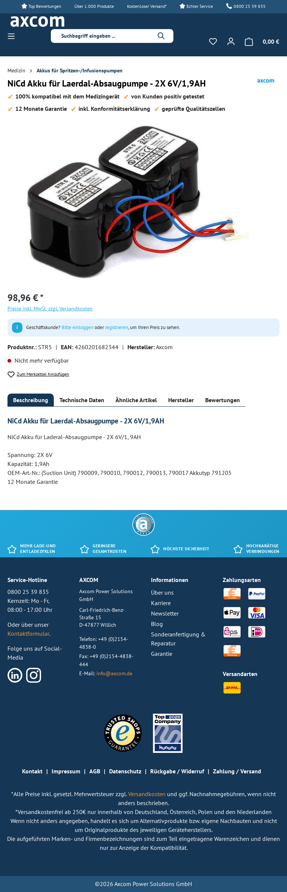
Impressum (66, 771)
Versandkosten (147, 794)
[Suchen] (161, 36)
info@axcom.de (114, 673)
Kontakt (32, 771)
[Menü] (13, 36)
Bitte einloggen (77, 327)
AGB (94, 771)
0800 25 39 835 (250, 6)
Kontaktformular (28, 633)
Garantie (161, 653)
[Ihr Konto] (231, 41)
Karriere (161, 603)
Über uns (162, 592)
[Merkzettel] (213, 41)
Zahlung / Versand (237, 771)
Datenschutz (125, 771)
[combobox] (106, 36)
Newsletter (165, 613)
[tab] (30, 400)
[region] (143, 204)
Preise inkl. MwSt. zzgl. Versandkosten (50, 308)
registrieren (116, 327)
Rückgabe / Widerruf (177, 771)
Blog (157, 623)
